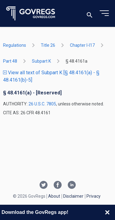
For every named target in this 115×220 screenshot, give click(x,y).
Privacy (93, 196)
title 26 (48, 45)
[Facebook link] (58, 185)
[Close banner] (107, 212)
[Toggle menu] (104, 13)
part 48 (10, 61)
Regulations (14, 45)
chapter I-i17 (82, 45)
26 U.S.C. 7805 (42, 103)
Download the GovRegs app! (35, 212)
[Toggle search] (89, 13)
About (54, 196)
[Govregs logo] (31, 13)
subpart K (41, 61)
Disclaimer (73, 196)
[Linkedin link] (72, 185)
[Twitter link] (44, 185)
